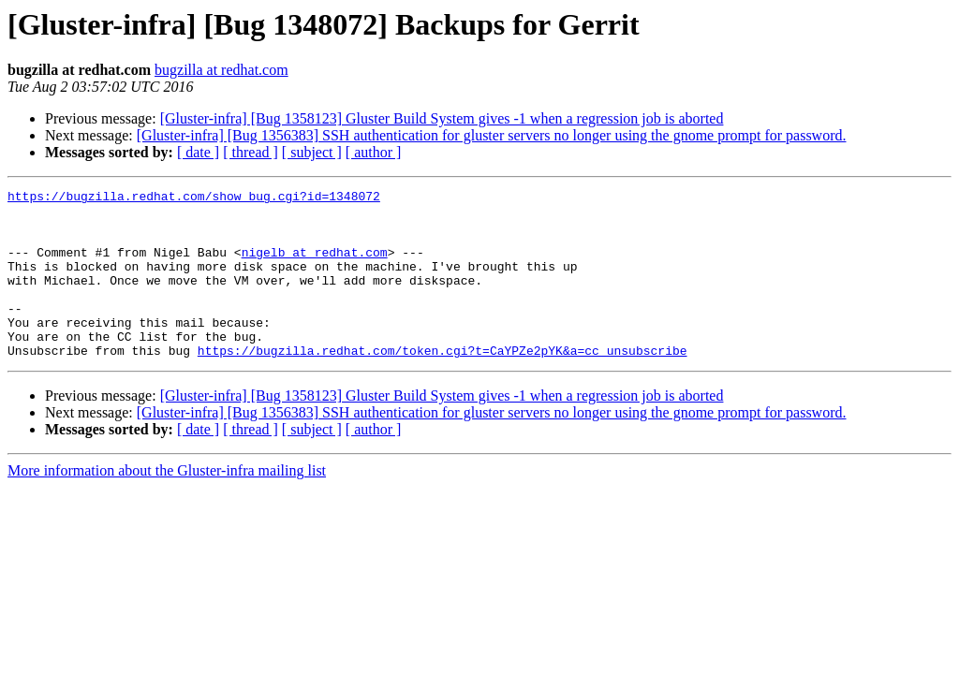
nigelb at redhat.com (315, 265)
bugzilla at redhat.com (221, 70)
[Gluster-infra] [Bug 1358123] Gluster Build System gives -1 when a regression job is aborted (442, 118)
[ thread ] (250, 152)
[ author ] (374, 152)
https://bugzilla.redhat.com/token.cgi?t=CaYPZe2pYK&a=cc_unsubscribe (442, 383)
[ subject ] (312, 152)
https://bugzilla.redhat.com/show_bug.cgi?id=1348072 (193, 198)
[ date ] (198, 152)
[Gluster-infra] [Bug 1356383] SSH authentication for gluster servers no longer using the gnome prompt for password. (492, 135)
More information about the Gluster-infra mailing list (166, 504)
